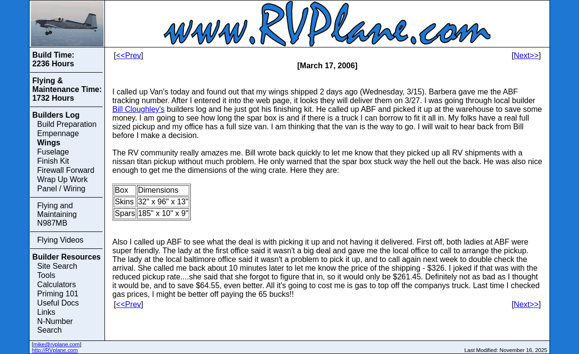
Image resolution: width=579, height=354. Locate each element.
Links (46, 312)
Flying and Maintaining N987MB (57, 214)
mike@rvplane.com (56, 344)
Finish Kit (53, 161)
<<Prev (128, 55)
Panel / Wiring (61, 189)
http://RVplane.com (55, 350)
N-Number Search (55, 325)
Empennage (58, 133)
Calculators (56, 284)
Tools (46, 275)
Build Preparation (67, 124)
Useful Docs (58, 303)
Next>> (526, 55)
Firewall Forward (65, 170)
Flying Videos (60, 240)
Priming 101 (57, 294)
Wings (48, 143)
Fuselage (53, 152)
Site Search (57, 266)
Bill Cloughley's (138, 109)
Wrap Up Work (62, 179)
